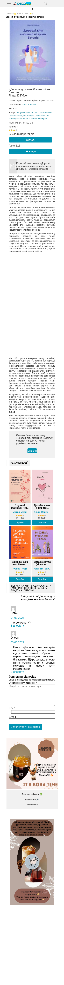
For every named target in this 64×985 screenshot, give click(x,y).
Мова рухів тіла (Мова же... (42, 563)
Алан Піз (39, 568)
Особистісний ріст (38, 119)
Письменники (32, 808)
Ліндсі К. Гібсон (29, 104)
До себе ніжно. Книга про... (42, 506)
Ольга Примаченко (44, 512)
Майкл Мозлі (20, 512)
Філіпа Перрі (20, 568)
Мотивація (28, 115)
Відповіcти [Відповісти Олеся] (17, 671)
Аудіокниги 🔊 (32, 803)
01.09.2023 (17, 617)
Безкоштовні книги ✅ (32, 798)
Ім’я (12, 712)
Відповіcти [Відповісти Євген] (17, 625)
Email (13, 721)
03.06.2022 (17, 642)
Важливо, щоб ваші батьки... (20, 563)
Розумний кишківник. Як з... (20, 506)
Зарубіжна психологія (27, 112)
